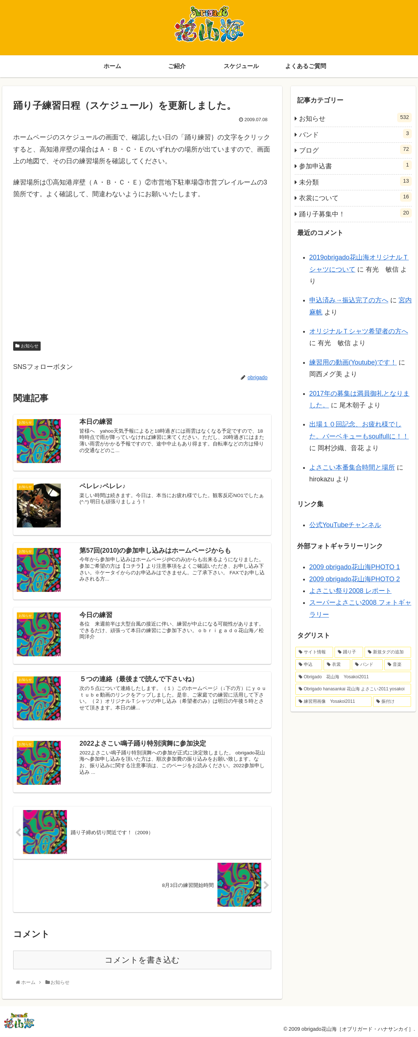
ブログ (355, 149)
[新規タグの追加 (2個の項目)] (388, 652)
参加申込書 (355, 165)
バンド (355, 133)
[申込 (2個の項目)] (308, 664)
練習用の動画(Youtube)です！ (353, 362)
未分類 (355, 181)
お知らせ (29, 346)
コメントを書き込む (142, 960)
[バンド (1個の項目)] (367, 664)
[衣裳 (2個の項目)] (337, 664)
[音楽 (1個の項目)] (397, 664)
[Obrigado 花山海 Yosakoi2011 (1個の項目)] (353, 677)
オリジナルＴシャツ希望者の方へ (358, 331)
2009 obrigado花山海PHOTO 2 (354, 579)
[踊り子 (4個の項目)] (349, 652)
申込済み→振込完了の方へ (348, 300)
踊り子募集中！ (355, 213)
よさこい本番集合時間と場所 (352, 467)
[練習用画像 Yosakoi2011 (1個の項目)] (333, 701)
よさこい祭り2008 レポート (350, 590)
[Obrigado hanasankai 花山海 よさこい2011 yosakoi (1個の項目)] (353, 689)
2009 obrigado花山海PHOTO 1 (354, 567)
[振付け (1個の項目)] (392, 701)
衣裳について (355, 197)
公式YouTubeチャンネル (345, 525)
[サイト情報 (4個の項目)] (314, 652)
